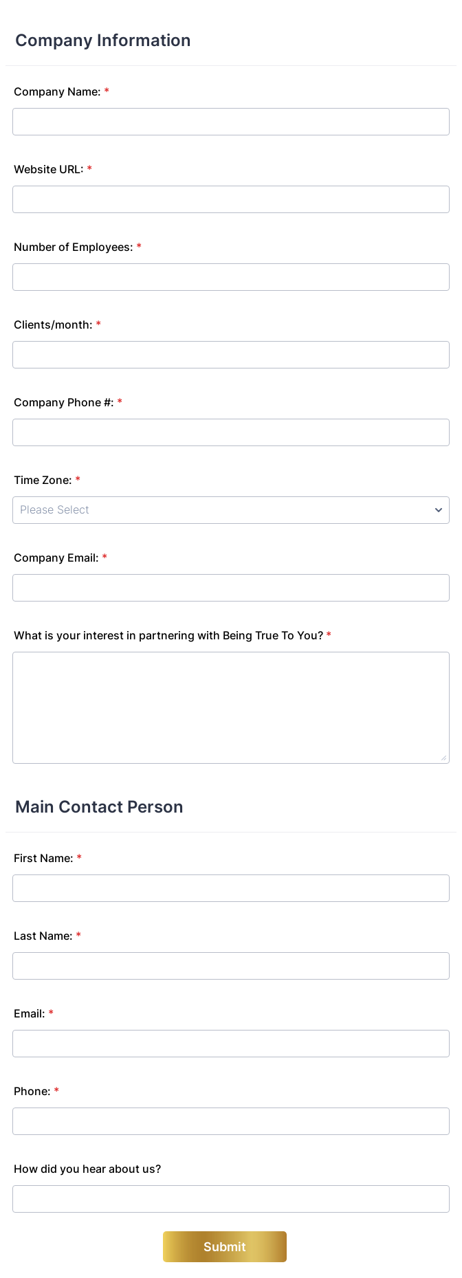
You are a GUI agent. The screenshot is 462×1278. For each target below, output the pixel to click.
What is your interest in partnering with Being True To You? (172, 635)
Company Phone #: (68, 402)
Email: (34, 1013)
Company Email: (60, 557)
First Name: (48, 858)
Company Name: (61, 91)
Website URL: (53, 169)
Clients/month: (57, 324)
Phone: (36, 1091)
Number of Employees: (78, 247)
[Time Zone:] (231, 510)
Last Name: (47, 936)
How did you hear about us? (87, 1169)
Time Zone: (47, 480)
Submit (225, 1247)
